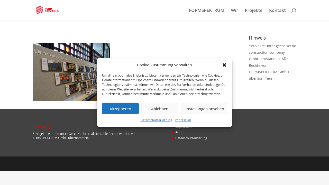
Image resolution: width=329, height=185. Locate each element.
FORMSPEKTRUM (206, 10)
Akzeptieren (120, 108)
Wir (234, 10)
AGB (178, 132)
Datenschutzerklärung (156, 120)
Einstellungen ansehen (204, 108)
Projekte (253, 10)
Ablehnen (159, 108)
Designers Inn (57, 163)
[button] (224, 64)
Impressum (183, 120)
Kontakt (277, 10)
